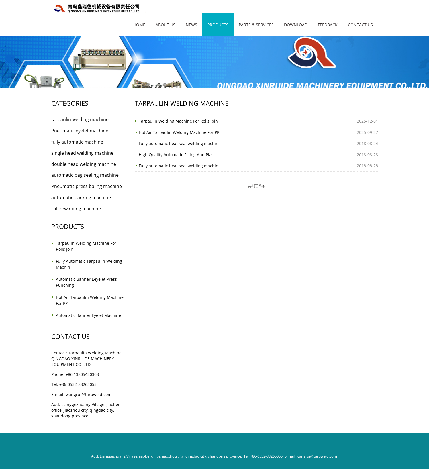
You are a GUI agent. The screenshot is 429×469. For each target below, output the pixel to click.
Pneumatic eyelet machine (79, 130)
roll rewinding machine (76, 208)
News (191, 25)
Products (217, 25)
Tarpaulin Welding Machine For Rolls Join (178, 121)
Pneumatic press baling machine (86, 186)
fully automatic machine (77, 142)
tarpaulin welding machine (80, 119)
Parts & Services (256, 25)
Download (295, 25)
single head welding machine (82, 153)
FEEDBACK (328, 25)
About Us (165, 25)
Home (139, 25)
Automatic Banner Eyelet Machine (88, 315)
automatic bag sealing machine (85, 175)
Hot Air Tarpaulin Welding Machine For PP (179, 132)
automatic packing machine (81, 197)
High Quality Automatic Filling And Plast (177, 154)
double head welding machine (83, 164)
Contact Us (360, 25)
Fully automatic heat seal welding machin (178, 143)
